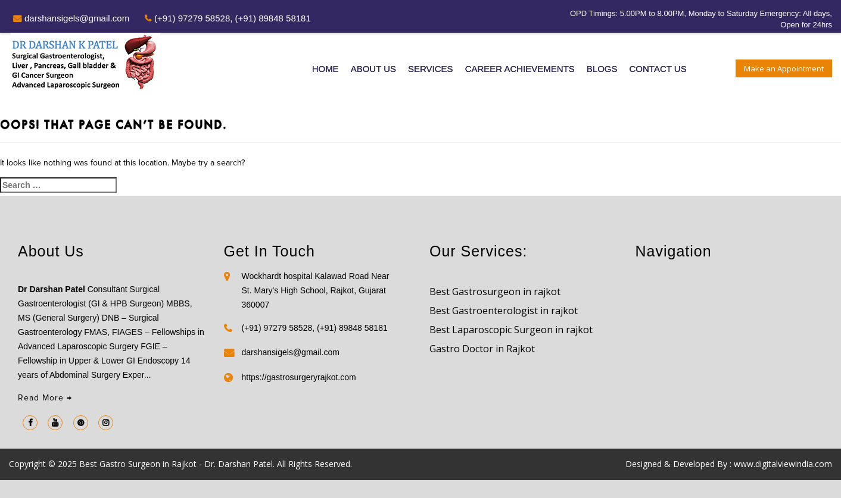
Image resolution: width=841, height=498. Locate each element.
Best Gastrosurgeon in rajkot (494, 291)
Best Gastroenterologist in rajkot (503, 310)
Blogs (602, 69)
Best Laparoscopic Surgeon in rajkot (511, 329)
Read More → (45, 398)
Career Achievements (520, 69)
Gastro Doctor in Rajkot (482, 348)
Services (430, 69)
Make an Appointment (784, 68)
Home (325, 69)
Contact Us (658, 69)
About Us (373, 69)
